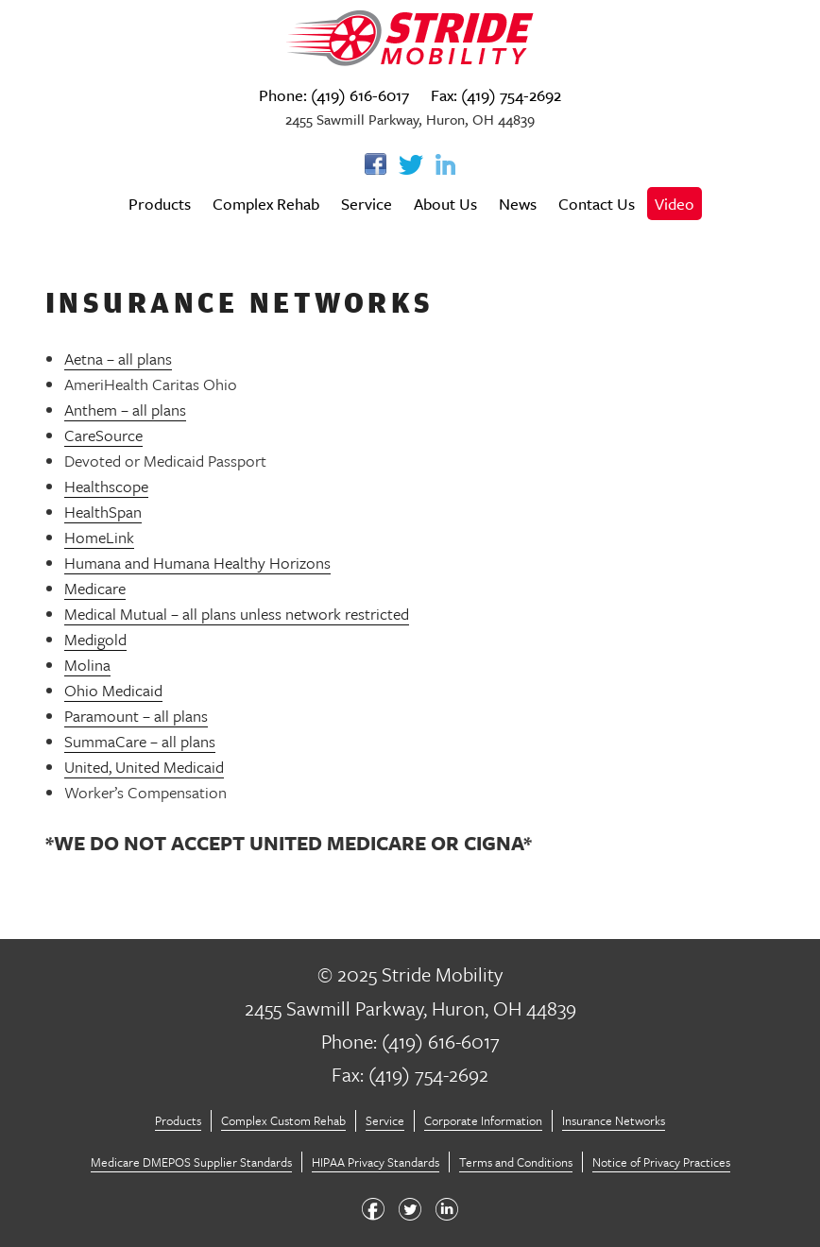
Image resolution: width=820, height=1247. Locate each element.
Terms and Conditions (515, 1162)
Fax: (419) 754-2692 (496, 95)
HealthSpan (103, 511)
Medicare (95, 588)
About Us (445, 203)
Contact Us (596, 203)
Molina (87, 664)
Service (366, 203)
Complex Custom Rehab (283, 1120)
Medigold (95, 639)
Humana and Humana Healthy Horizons (197, 562)
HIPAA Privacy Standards (375, 1162)
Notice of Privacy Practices (661, 1162)
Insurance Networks (613, 1120)
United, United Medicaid (144, 766)
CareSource (103, 435)
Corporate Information (483, 1120)
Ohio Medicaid (113, 690)
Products (159, 203)
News (518, 203)
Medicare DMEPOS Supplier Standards (191, 1162)
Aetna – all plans (118, 358)
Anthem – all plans (125, 409)
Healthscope (106, 486)
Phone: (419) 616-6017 (334, 95)
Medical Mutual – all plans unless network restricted (236, 613)
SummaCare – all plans (139, 741)
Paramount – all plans (136, 715)
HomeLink (99, 537)
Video (674, 203)
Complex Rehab (266, 203)
